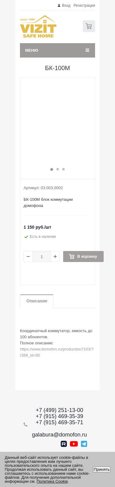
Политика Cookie (52, 481)
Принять (101, 469)
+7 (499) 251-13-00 (59, 410)
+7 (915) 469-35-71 (59, 422)
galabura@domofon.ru (59, 435)
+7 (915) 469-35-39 (59, 416)
